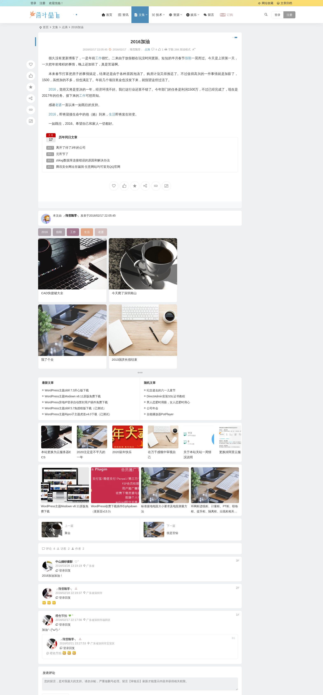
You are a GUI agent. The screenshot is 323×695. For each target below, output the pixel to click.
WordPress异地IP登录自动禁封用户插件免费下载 (76, 320)
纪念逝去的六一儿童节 (148, 308)
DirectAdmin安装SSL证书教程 (153, 314)
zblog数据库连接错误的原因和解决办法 (80, 161)
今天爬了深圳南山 (98, 277)
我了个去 (137, 277)
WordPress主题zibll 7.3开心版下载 (67, 308)
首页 (46, 27)
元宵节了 (59, 155)
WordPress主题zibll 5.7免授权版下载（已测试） (75, 326)
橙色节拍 (55, 566)
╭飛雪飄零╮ (71, 218)
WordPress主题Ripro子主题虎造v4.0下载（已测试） (78, 332)
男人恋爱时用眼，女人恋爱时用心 (155, 320)
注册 (42, 3)
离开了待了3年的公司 (68, 149)
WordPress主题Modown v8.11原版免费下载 (73, 314)
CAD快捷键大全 (52, 277)
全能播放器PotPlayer (147, 332)
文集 (55, 27)
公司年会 (139, 326)
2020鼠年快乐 (121, 369)
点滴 (65, 27)
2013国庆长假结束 (189, 277)
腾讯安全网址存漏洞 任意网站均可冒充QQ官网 (85, 168)
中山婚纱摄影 (64, 474)
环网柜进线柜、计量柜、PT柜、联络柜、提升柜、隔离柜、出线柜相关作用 (192, 424)
